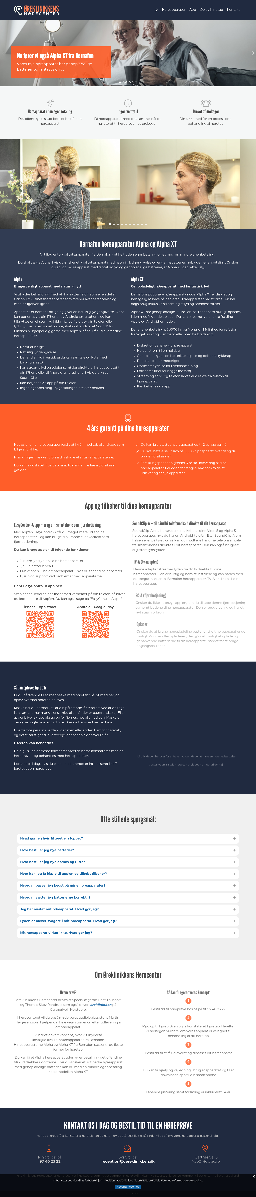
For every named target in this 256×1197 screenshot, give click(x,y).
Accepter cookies (128, 1187)
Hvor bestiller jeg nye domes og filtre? (52, 862)
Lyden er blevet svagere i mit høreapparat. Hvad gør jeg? (68, 921)
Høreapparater (173, 10)
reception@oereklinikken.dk (128, 1162)
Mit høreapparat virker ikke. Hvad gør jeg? (56, 933)
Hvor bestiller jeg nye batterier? (47, 850)
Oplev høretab (211, 10)
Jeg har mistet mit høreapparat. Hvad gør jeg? (59, 909)
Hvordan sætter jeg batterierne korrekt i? (55, 897)
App (192, 10)
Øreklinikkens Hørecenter (39, 10)
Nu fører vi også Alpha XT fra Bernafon (55, 55)
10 (146, 224)
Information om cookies (187, 1180)
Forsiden (156, 10)
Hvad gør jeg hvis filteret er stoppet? (51, 838)
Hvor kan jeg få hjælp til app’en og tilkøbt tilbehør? (63, 874)
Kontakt (233, 10)
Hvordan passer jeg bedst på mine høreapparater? (62, 885)
